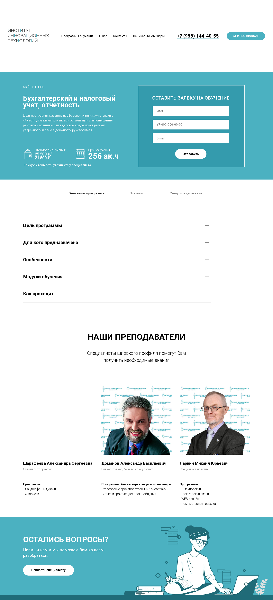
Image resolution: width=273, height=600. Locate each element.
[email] (191, 138)
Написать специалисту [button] (48, 570)
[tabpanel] (136, 259)
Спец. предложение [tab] (186, 193)
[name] (191, 111)
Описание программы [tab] (86, 193)
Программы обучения (77, 36)
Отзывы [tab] (136, 193)
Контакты (120, 36)
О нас (103, 36)
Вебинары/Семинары (149, 36)
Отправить (191, 154)
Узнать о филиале (245, 36)
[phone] (191, 124)
